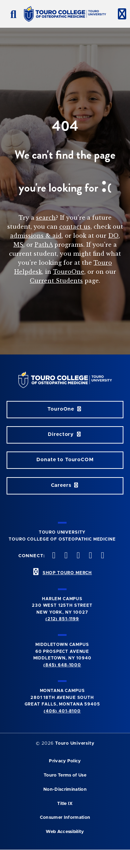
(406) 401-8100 (62, 711)
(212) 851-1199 (62, 619)
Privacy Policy (65, 761)
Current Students (56, 280)
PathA (44, 244)
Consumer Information (65, 817)
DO (113, 235)
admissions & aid (36, 235)
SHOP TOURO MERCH (67, 573)
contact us (74, 226)
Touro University (74, 743)
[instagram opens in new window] (77, 556)
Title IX (65, 803)
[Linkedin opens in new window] (101, 556)
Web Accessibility (65, 832)
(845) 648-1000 (62, 665)
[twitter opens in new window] (65, 556)
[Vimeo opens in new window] (89, 556)
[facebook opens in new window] (53, 556)
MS (18, 244)
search (46, 217)
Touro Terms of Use (65, 775)
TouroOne (68, 271)
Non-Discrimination (65, 789)
